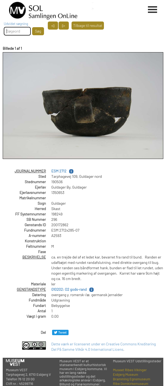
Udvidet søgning (16, 24)
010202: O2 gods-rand (69, 289)
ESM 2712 (58, 171)
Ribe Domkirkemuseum (130, 383)
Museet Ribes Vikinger (130, 370)
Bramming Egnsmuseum (131, 379)
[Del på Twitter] (60, 332)
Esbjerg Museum (125, 374)
